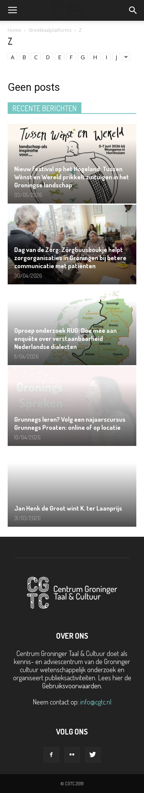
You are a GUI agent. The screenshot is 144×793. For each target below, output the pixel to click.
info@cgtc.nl (95, 702)
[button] (133, 10)
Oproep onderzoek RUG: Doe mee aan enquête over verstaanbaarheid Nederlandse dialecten (65, 338)
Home (14, 30)
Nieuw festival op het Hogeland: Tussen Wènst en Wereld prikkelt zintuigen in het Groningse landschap (71, 177)
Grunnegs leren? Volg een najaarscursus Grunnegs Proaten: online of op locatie (70, 423)
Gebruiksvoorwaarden (71, 685)
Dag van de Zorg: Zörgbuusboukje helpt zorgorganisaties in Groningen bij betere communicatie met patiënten (70, 257)
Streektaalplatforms (49, 30)
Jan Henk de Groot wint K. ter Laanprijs (68, 508)
